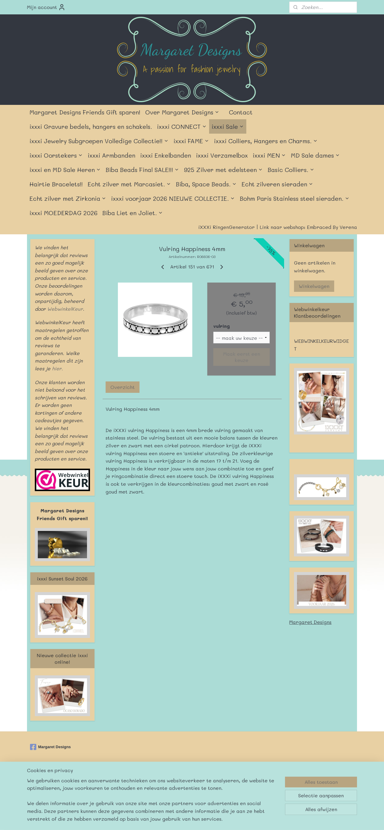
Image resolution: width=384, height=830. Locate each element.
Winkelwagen (314, 286)
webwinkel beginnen (208, 781)
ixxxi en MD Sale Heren (65, 169)
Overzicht (122, 387)
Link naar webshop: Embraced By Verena (308, 227)
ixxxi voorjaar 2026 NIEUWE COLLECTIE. (173, 198)
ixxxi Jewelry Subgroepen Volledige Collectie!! (99, 141)
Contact (241, 112)
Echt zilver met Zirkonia (67, 198)
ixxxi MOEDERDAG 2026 (63, 213)
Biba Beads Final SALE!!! (142, 169)
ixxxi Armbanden (111, 155)
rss (185, 781)
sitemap (172, 781)
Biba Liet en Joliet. (132, 213)
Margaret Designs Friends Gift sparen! (84, 112)
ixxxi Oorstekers (56, 155)
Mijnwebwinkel (263, 781)
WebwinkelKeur (65, 309)
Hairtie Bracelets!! (56, 184)
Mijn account (46, 7)
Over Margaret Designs (182, 112)
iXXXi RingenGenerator (226, 227)
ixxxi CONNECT (182, 126)
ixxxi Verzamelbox (222, 155)
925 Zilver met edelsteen (223, 169)
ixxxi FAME (191, 141)
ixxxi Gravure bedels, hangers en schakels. (90, 126)
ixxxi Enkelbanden (165, 155)
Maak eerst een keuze (241, 357)
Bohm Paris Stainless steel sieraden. (295, 198)
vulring (221, 326)
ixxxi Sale (228, 126)
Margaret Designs (310, 622)
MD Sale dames (315, 155)
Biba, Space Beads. (206, 184)
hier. (56, 368)
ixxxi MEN (269, 155)
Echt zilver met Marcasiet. (129, 184)
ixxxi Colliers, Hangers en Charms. (266, 141)
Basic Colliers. (291, 169)
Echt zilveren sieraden (277, 184)
